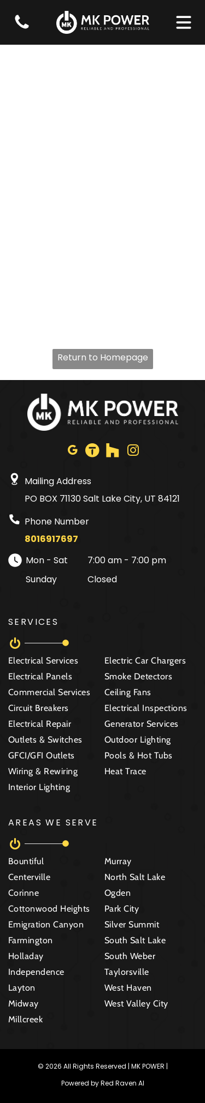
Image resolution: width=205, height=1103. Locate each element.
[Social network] (92, 452)
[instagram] (133, 452)
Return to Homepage (102, 357)
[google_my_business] (72, 452)
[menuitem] (54, 663)
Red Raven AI (122, 1083)
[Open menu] (183, 22)
